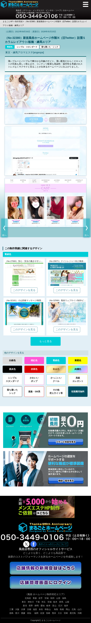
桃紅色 (34, 360)
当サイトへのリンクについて (53, 544)
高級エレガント (77, 379)
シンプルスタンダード (12, 379)
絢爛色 (78, 369)
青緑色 (10, 47)
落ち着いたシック (12, 391)
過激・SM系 (34, 391)
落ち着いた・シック (49, 47)
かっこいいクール (56, 379)
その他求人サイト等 (56, 391)
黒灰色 (12, 369)
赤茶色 (34, 369)
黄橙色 (78, 360)
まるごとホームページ (51, 620)
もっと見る (45, 341)
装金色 (56, 369)
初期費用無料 (77, 391)
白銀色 (12, 360)
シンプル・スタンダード (27, 47)
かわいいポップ (34, 379)
